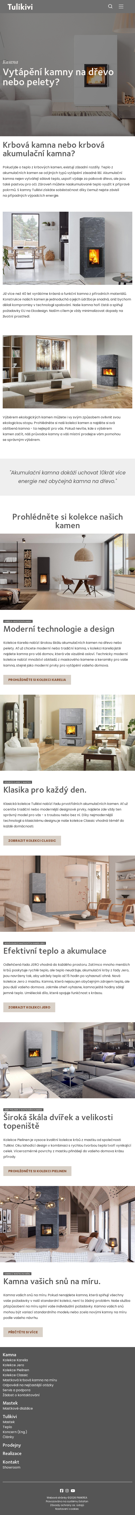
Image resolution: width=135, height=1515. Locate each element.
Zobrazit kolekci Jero (29, 1007)
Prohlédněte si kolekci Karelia (37, 679)
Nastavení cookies (67, 1509)
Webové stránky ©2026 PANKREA (67, 1497)
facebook (61, 1491)
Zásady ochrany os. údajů (67, 1505)
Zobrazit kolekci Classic (32, 840)
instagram (67, 1491)
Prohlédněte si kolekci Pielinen (37, 1171)
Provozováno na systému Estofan (67, 1501)
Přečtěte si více (23, 1332)
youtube (73, 1491)
